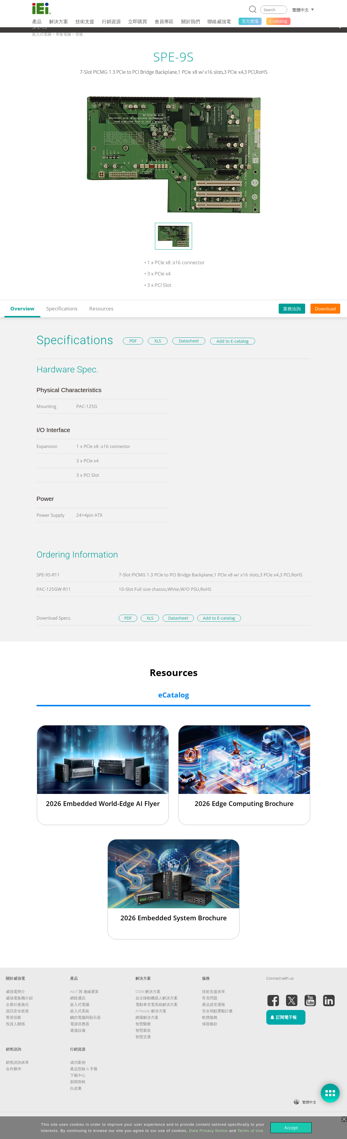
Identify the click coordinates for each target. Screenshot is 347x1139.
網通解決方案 (147, 1017)
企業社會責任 (17, 1004)
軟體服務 (209, 1017)
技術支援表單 (213, 991)
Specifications (61, 308)
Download (325, 309)
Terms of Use (250, 1130)
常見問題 (209, 998)
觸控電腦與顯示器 (85, 1017)
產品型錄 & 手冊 (84, 1068)
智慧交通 (143, 1036)
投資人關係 (15, 1023)
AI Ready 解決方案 (151, 1010)
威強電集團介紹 (19, 998)
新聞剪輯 (77, 1081)
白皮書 (76, 1088)
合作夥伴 (13, 1068)
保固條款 (209, 1023)
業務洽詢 (292, 309)
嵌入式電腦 (79, 1004)
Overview (22, 308)
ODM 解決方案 (148, 991)
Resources (101, 308)
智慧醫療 (143, 1023)
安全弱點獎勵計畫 (217, 1010)
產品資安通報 (213, 1004)
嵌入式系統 (79, 1010)
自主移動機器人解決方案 (157, 998)
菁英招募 (13, 1017)
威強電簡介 (15, 991)
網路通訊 (77, 998)
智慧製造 (143, 1030)
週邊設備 (77, 1030)
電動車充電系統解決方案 (157, 1004)
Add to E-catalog (233, 341)
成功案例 (77, 1062)
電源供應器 (79, 1023)
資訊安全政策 (17, 1010)
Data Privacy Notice (208, 1130)
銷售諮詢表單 (17, 1062)
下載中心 (77, 1075)
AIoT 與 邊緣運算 (84, 991)
